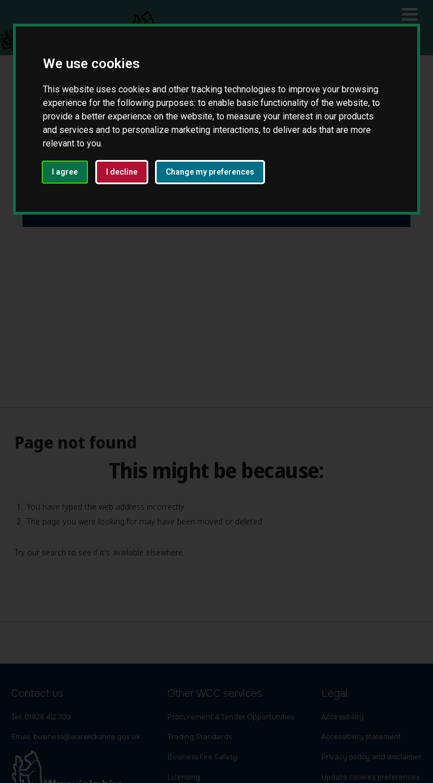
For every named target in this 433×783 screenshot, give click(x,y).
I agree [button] (65, 171)
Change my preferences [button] (210, 171)
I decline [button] (122, 171)
